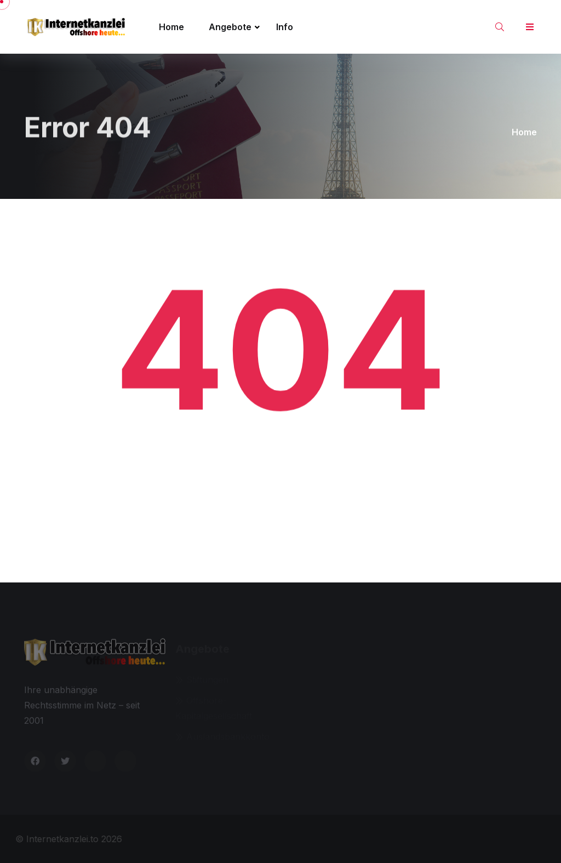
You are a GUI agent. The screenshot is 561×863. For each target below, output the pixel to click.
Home (171, 26)
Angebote (230, 26)
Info (284, 26)
